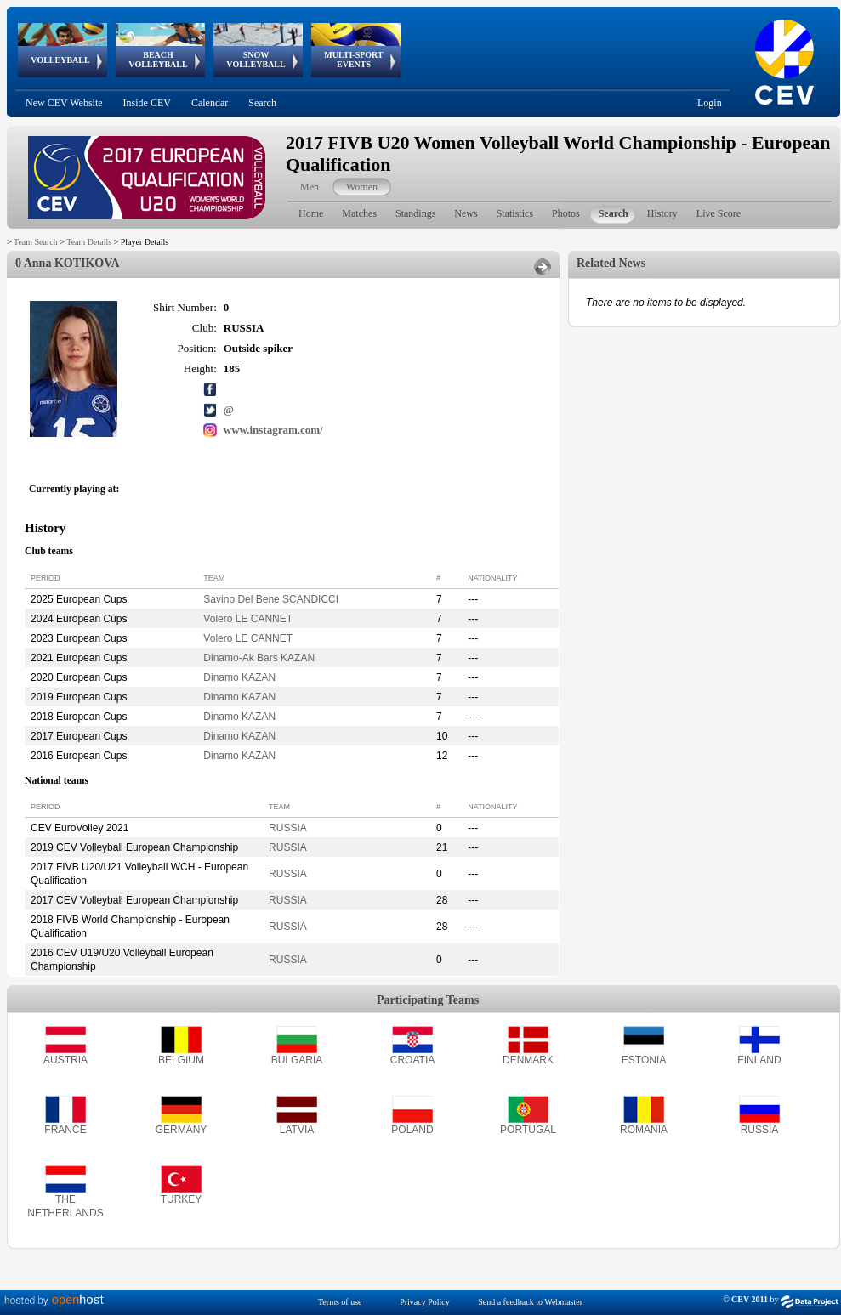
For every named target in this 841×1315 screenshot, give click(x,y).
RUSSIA (288, 828)
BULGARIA (297, 1060)
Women (362, 187)
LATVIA (297, 1130)
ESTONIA (644, 1060)
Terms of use (340, 1301)
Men (309, 187)
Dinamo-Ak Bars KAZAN (259, 658)
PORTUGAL (528, 1130)
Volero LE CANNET (248, 619)
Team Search (36, 242)
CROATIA (412, 1060)
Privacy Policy (425, 1301)
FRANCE (65, 1130)
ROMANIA (644, 1130)
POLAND (412, 1130)
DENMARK (528, 1060)
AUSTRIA (65, 1060)
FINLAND (759, 1060)
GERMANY (181, 1130)
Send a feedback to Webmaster (530, 1301)
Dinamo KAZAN (239, 677)
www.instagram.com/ (273, 429)
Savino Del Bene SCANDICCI (270, 599)
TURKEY (181, 1199)
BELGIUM (181, 1060)
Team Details (88, 242)
